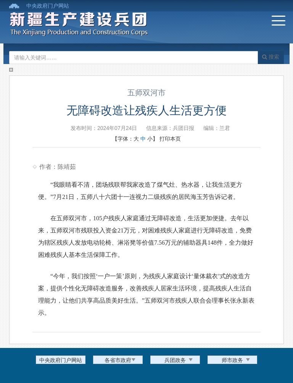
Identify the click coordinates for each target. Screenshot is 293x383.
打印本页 (170, 139)
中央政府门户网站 (47, 6)
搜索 (270, 57)
